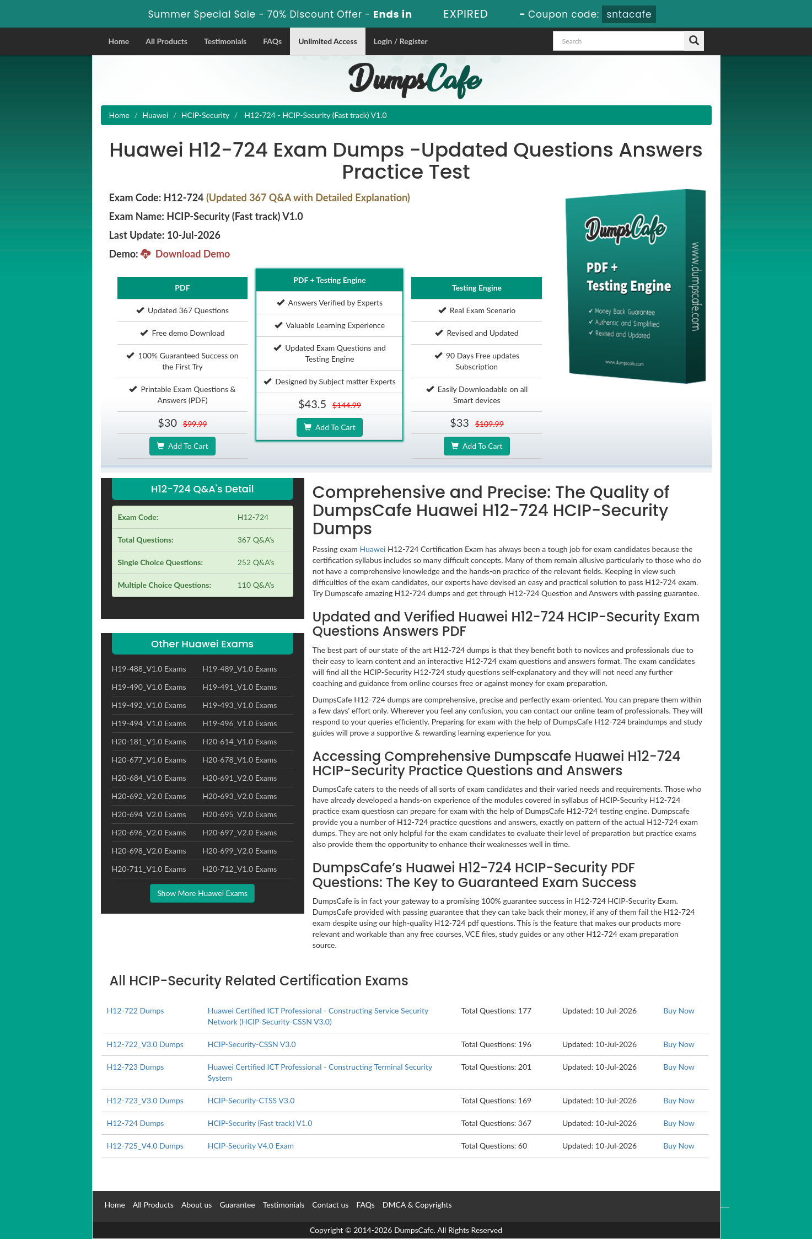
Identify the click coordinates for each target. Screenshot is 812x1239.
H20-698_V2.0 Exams (149, 850)
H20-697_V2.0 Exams (239, 832)
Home (119, 41)
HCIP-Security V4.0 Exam (251, 1145)
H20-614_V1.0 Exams (239, 741)
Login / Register (401, 41)
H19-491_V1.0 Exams (239, 686)
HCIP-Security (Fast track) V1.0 (260, 1123)
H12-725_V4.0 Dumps (145, 1145)
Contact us (330, 1204)
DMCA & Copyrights (417, 1204)
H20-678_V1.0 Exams (239, 759)
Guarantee (237, 1204)
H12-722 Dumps (135, 1010)
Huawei (155, 115)
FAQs (272, 41)
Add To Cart (182, 445)
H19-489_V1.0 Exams (239, 668)
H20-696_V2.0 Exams (149, 832)
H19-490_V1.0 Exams (149, 686)
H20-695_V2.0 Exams (239, 814)
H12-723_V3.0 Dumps (145, 1100)
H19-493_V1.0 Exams (239, 705)
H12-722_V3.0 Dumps (145, 1044)
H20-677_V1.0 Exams (149, 759)
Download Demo (185, 254)
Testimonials (225, 41)
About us (196, 1204)
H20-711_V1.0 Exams (149, 868)
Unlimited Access (327, 41)
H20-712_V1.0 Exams (239, 868)
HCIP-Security (205, 115)
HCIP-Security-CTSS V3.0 (251, 1100)
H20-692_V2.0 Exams (149, 796)
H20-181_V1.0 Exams (149, 741)
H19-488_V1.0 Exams (149, 668)
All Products (166, 41)
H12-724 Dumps (135, 1123)
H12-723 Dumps (135, 1066)
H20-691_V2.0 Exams (239, 777)
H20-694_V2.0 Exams (149, 814)
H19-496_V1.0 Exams (239, 723)
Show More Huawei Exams (202, 893)
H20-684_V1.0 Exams (149, 777)
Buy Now (678, 1010)
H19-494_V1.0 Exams (149, 723)
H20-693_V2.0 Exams (239, 796)
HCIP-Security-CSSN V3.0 (252, 1044)
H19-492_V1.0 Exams (149, 705)
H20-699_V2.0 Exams (239, 850)
